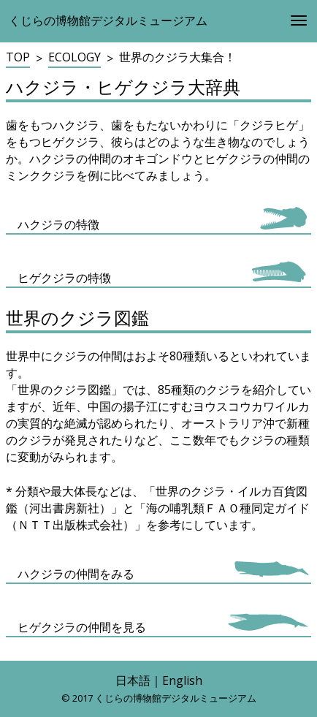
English (182, 680)
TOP (18, 57)
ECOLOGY (74, 57)
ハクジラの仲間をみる (76, 574)
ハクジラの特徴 (58, 224)
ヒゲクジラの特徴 (64, 278)
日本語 (132, 680)
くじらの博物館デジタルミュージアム (108, 20)
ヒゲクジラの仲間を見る (82, 627)
